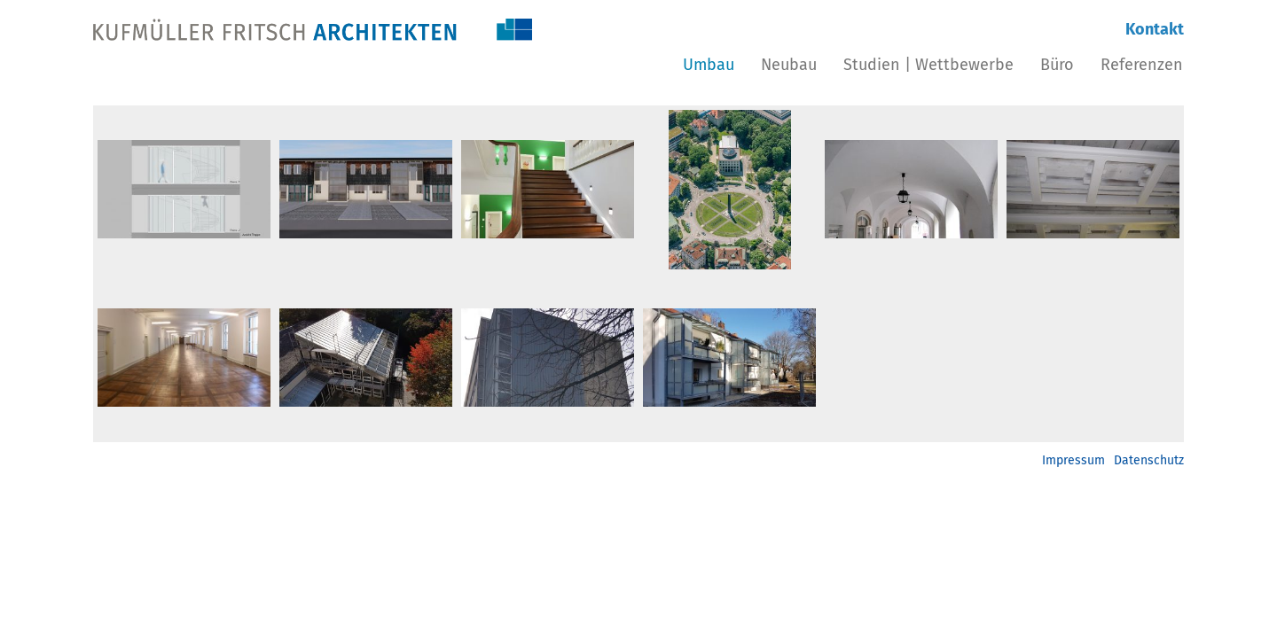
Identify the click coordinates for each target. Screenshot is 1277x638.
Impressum (1073, 460)
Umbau (708, 64)
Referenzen (1142, 64)
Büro (1057, 64)
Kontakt (1154, 29)
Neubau (789, 64)
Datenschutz (1149, 460)
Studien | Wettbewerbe (928, 64)
